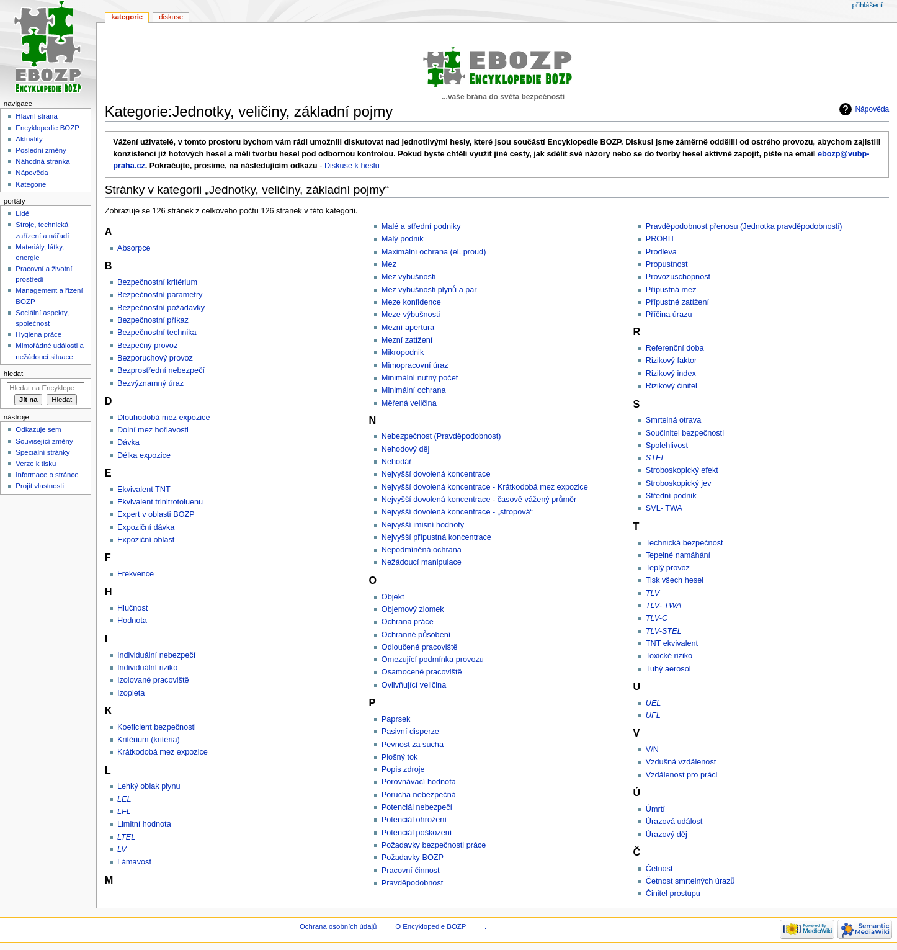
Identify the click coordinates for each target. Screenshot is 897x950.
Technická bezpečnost (684, 543)
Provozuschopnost (678, 276)
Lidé (22, 213)
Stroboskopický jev (679, 483)
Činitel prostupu (673, 893)
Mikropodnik (403, 352)
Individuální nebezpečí (156, 655)
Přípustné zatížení (677, 302)
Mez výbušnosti (408, 276)
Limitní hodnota (144, 824)
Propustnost (667, 264)
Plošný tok (400, 757)
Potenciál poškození (417, 832)
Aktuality (29, 139)
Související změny (44, 441)
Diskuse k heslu (352, 165)
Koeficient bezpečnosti (156, 727)
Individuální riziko (147, 667)
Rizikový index (671, 373)
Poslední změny (41, 150)
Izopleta (131, 693)
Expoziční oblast (145, 539)
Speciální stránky (42, 452)
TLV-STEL (664, 631)
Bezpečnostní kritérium (157, 282)
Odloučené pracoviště (420, 647)
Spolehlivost (667, 445)
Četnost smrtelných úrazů (690, 881)
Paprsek (396, 719)
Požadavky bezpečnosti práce (434, 845)
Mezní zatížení (407, 340)
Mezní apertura (408, 327)
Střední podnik (671, 495)
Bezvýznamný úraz (150, 383)
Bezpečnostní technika (157, 332)
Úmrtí (655, 809)
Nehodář (397, 461)
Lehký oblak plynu (149, 786)
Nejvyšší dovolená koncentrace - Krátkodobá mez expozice (485, 487)
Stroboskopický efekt (682, 470)
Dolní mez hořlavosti (153, 430)
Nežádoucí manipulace (422, 562)
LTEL (126, 837)
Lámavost (134, 862)
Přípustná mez (671, 289)
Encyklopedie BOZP (47, 128)
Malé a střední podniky (421, 226)
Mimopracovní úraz (415, 365)
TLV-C (656, 618)
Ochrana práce (408, 621)
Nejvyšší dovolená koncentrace (436, 474)
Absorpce (134, 248)
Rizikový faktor (671, 360)
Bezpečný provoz (147, 345)
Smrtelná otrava (674, 420)
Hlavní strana (36, 116)
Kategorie (127, 16)
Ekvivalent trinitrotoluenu (160, 502)
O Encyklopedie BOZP (430, 926)
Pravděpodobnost (412, 883)
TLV (653, 593)
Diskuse (171, 16)
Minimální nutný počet (420, 378)
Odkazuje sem (38, 429)
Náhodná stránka (42, 161)
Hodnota (132, 620)
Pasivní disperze (410, 731)
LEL (124, 799)
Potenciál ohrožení (414, 819)
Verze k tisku (36, 463)
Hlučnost (132, 608)
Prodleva (661, 252)
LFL (124, 811)
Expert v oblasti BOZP (156, 514)
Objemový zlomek (413, 609)
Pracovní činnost (411, 870)
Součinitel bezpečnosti (685, 433)
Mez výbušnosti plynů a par (429, 289)
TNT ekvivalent (672, 643)
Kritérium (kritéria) (148, 739)
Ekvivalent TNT (144, 489)
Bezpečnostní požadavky (161, 307)
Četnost (659, 868)
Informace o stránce (47, 474)
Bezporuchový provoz (155, 358)
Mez (389, 264)
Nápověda (872, 109)
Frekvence (135, 574)
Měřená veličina (409, 403)
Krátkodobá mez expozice (162, 752)
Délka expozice (144, 455)
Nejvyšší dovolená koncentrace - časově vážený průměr (479, 499)
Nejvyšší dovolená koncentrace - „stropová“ (457, 512)
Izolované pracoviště (153, 680)
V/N (652, 749)
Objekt (393, 597)
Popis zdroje (403, 769)
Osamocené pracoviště (422, 672)
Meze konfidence (411, 302)
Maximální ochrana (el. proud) (434, 252)
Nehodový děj (406, 449)
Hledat (13, 373)
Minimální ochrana (414, 390)
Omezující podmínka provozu (433, 659)
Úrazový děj (666, 834)
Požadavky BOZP (413, 857)
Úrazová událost (674, 821)
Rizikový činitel (671, 386)
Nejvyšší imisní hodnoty (423, 525)
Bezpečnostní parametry (160, 294)
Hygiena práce (38, 334)
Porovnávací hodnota (419, 781)
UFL (653, 715)
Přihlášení (867, 5)
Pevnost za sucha (413, 744)
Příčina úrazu (669, 314)
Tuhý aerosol (668, 669)
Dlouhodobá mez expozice (163, 417)
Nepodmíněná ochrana (422, 549)
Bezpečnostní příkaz (153, 320)
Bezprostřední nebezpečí (161, 370)
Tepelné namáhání (678, 555)
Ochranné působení (416, 634)
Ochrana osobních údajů (338, 926)
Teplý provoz (668, 567)
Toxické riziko (669, 656)
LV (122, 849)
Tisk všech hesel (674, 580)
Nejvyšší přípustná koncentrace (436, 537)
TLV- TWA (664, 605)
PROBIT (660, 239)
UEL (653, 703)
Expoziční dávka (145, 527)
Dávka (128, 442)
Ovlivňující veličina (414, 685)
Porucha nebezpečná (419, 795)
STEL (656, 458)
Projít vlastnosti (40, 486)
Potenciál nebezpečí (417, 807)
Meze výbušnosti (411, 314)
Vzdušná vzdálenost (681, 762)
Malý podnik (403, 239)
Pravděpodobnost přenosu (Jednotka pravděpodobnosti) (744, 226)
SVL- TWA (664, 508)
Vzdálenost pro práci (682, 775)
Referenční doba (675, 348)
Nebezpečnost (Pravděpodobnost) (441, 436)
